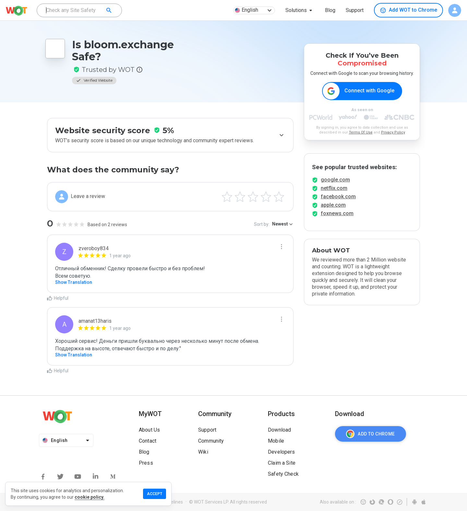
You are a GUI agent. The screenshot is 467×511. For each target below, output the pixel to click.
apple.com (333, 205)
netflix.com (334, 188)
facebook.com (338, 196)
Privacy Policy (393, 132)
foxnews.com (337, 213)
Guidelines (172, 502)
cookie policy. (89, 497)
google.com (335, 180)
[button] (300, 10)
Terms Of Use (361, 132)
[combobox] (79, 10)
